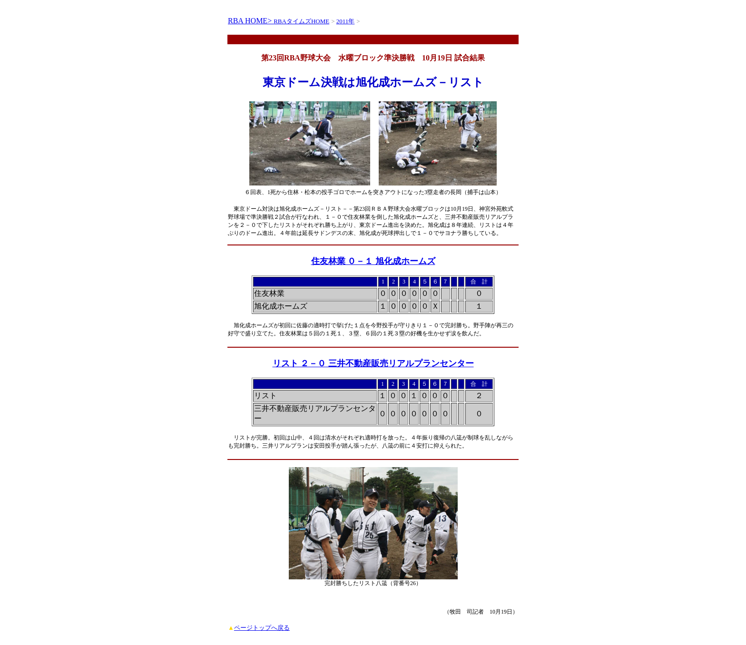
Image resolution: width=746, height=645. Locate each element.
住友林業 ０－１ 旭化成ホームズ (373, 261)
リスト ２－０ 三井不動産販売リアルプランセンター (373, 363)
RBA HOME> (251, 21)
